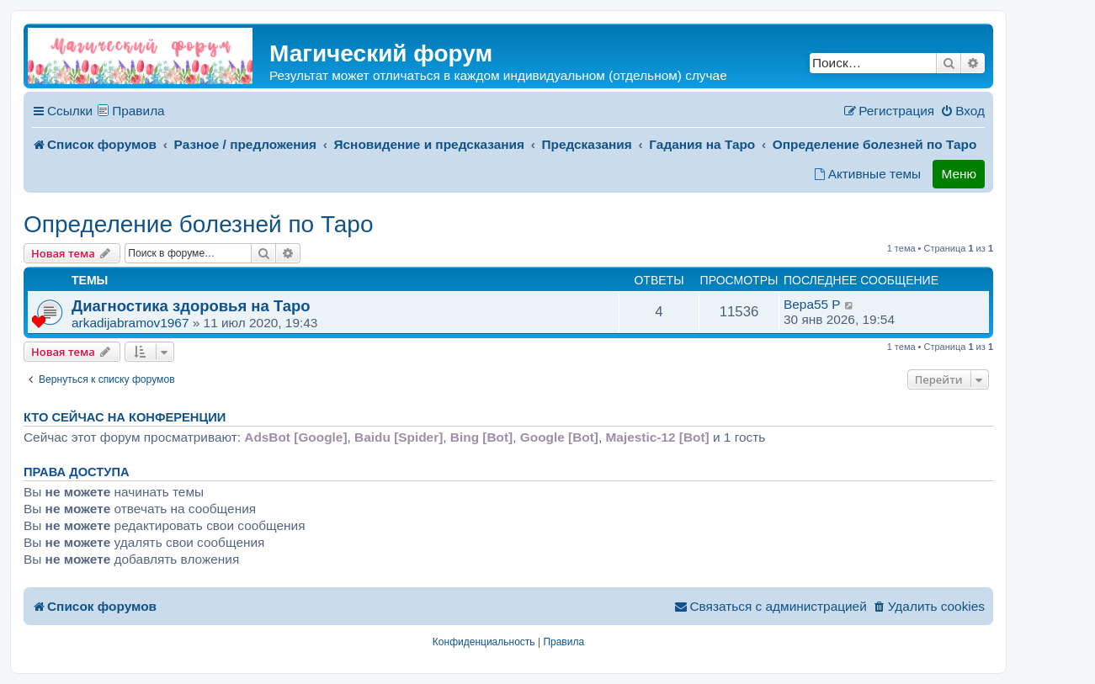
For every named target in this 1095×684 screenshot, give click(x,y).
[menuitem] (962, 111)
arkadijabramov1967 (130, 322)
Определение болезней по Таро (198, 224)
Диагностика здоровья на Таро (191, 306)
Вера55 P (812, 304)
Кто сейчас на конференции (125, 417)
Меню (958, 174)
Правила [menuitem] (138, 110)
